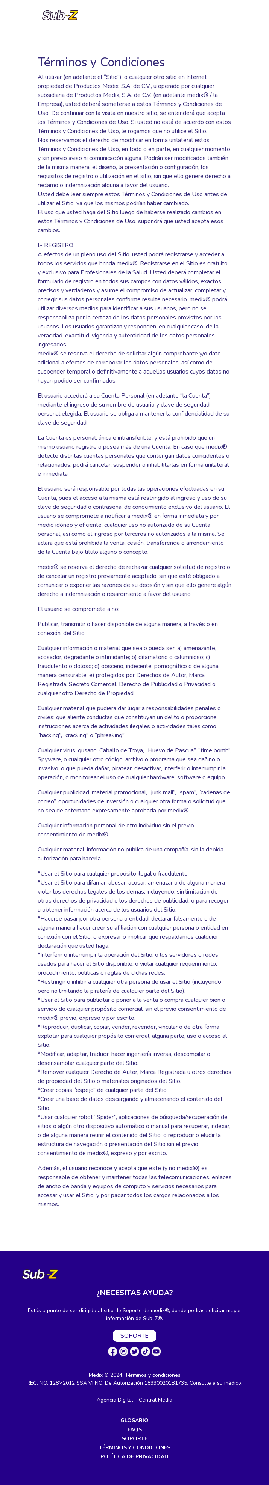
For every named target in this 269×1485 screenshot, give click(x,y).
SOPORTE (134, 1336)
